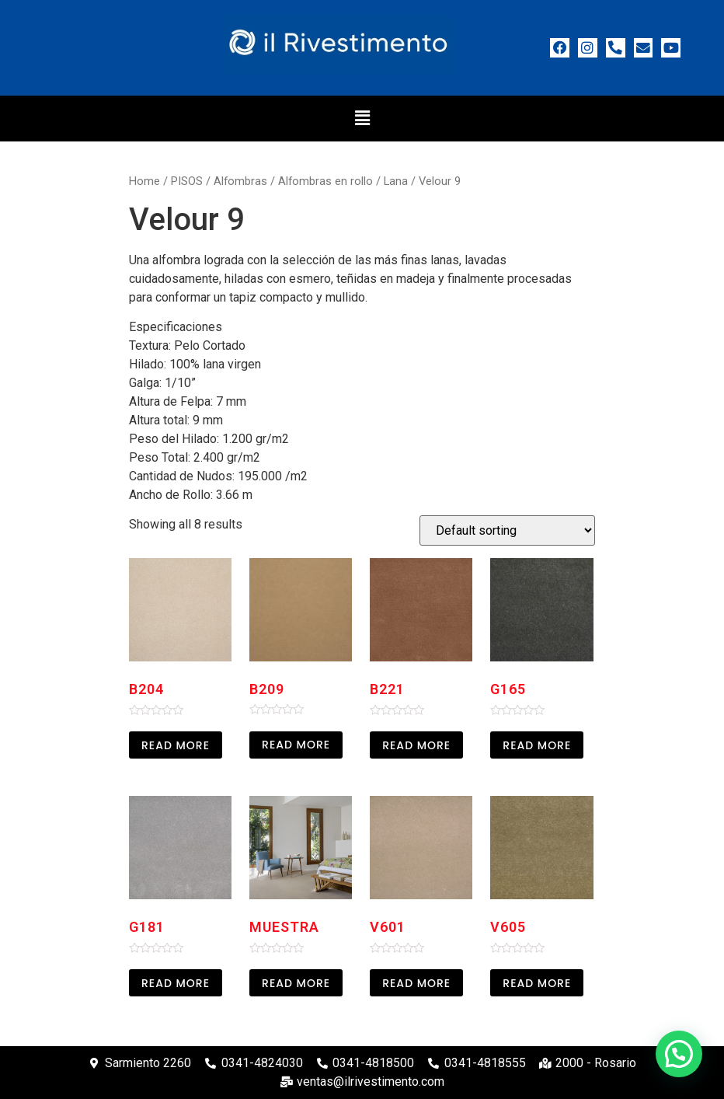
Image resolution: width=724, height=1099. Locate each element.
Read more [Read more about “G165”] (537, 745)
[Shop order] (507, 530)
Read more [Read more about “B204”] (175, 745)
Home (144, 181)
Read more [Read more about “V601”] (416, 983)
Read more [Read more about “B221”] (416, 745)
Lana (396, 181)
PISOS (187, 181)
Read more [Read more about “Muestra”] (296, 983)
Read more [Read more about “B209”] (296, 744)
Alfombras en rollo (325, 181)
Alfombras (240, 181)
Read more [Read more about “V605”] (537, 983)
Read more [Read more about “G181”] (175, 983)
